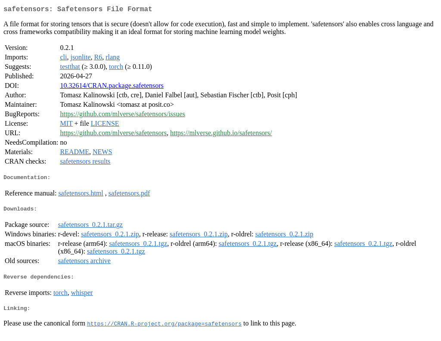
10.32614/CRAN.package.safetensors (111, 87)
